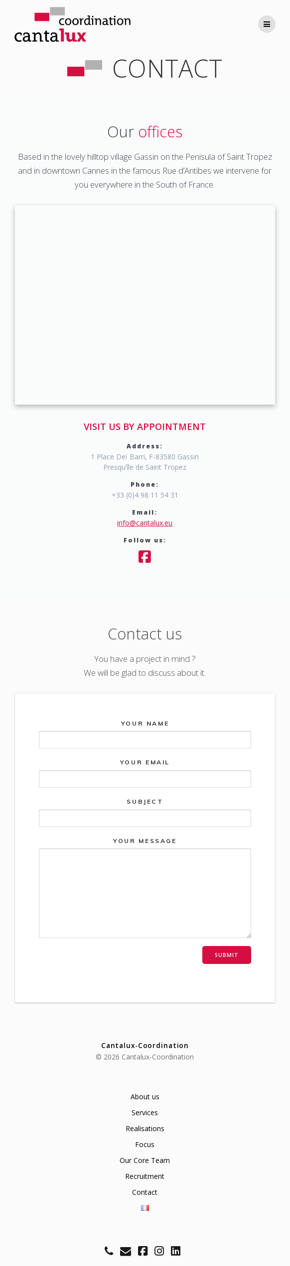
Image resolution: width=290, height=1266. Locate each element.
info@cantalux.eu (144, 523)
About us (145, 1096)
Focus (144, 1144)
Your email (145, 773)
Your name (145, 734)
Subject (145, 812)
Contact (144, 1192)
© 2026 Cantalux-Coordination (145, 1056)
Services (145, 1112)
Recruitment (144, 1176)
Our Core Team (145, 1160)
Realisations (145, 1128)
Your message (145, 888)
